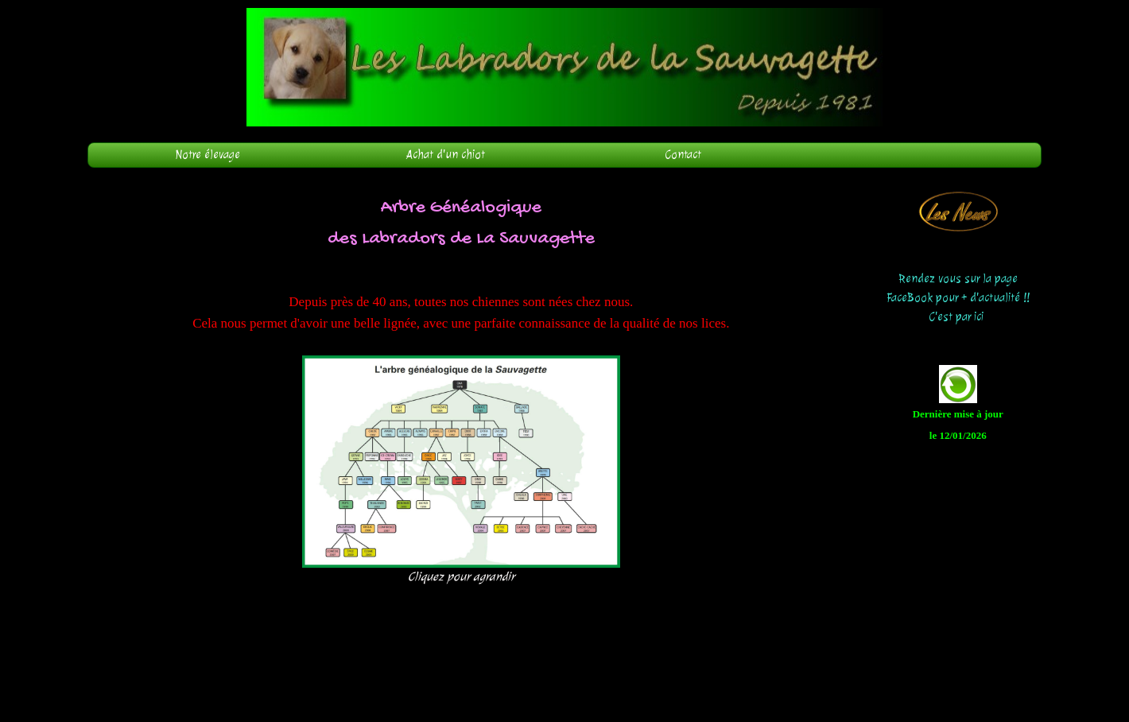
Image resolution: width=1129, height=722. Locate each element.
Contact (683, 154)
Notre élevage (207, 154)
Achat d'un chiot (445, 154)
